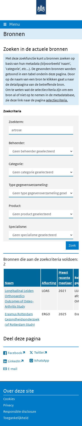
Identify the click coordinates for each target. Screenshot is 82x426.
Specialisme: (18, 227)
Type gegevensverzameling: (28, 185)
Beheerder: (17, 143)
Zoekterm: (16, 122)
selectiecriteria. (57, 100)
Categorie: (16, 164)
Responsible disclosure (19, 411)
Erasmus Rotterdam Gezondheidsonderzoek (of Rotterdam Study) (22, 319)
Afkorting (49, 283)
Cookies (9, 399)
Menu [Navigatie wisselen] (15, 24)
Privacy (8, 405)
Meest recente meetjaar (65, 277)
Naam (9, 283)
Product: (15, 206)
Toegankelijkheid (15, 418)
